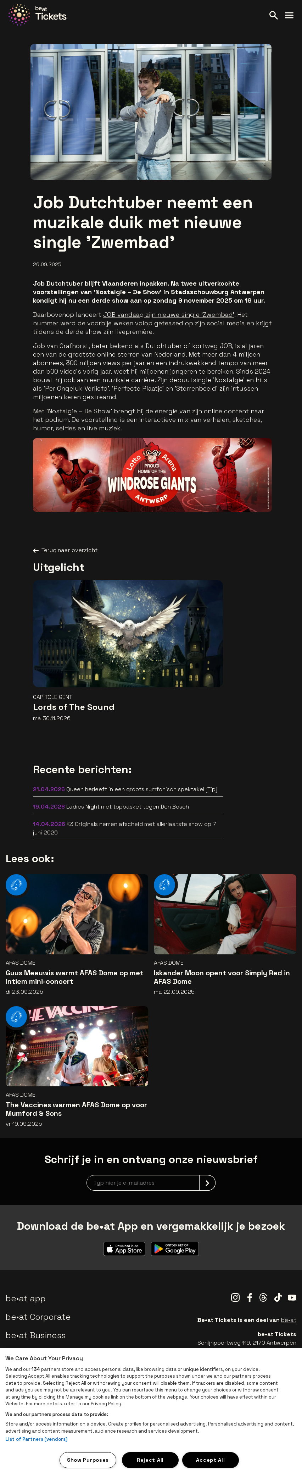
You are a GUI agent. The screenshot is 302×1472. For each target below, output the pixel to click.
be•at (288, 1320)
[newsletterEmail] (151, 1183)
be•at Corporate (38, 1316)
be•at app (26, 1298)
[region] (151, 1410)
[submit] (207, 1183)
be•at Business (36, 1335)
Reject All (150, 1460)
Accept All (210, 1460)
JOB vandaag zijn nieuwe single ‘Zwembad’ (168, 314)
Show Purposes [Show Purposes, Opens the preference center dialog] (88, 1460)
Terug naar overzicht (65, 550)
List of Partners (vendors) (36, 1439)
